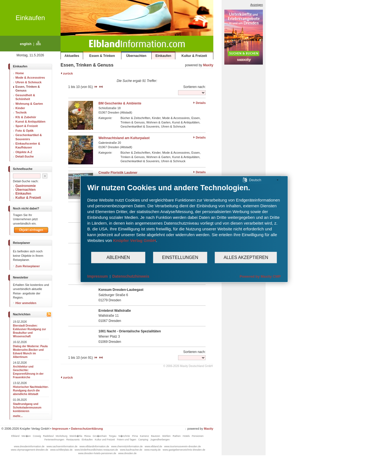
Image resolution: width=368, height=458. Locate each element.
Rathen (177, 436)
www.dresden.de (127, 453)
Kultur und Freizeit (105, 439)
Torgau (113, 436)
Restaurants (73, 439)
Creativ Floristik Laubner (118, 173)
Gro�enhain (100, 436)
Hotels (186, 436)
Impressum (60, 428)
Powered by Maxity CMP (260, 276)
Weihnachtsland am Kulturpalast (124, 138)
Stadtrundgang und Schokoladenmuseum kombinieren (27, 407)
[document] (184, 217)
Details (201, 102)
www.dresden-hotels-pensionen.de (97, 453)
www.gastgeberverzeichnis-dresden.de (184, 449)
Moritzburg (62, 436)
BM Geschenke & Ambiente (120, 103)
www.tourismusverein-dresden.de (182, 446)
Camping (143, 439)
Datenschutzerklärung (87, 428)
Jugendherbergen (160, 439)
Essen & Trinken (102, 56)
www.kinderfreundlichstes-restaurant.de (97, 449)
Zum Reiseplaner (26, 266)
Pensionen (198, 436)
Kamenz (145, 436)
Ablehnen (118, 257)
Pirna (135, 436)
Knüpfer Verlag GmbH (134, 240)
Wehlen (166, 436)
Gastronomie (25, 186)
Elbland (15, 436)
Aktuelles (71, 56)
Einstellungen (180, 257)
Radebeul (48, 436)
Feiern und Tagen (127, 439)
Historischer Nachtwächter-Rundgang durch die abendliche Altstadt (31, 390)
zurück (67, 73)
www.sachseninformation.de (62, 446)
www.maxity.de (152, 449)
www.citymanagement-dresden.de (30, 449)
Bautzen (156, 436)
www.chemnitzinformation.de (127, 446)
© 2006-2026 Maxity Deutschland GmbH (188, 366)
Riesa (87, 436)
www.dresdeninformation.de (29, 446)
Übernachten (136, 56)
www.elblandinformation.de (95, 446)
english (25, 44)
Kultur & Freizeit (194, 56)
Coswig (37, 436)
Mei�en (26, 436)
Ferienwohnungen (54, 439)
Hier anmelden (24, 303)
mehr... (18, 416)
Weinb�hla (76, 436)
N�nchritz (124, 436)
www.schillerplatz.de (61, 449)
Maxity (208, 65)
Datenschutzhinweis (130, 276)
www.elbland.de (154, 446)
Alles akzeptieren (245, 257)
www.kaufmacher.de (131, 449)
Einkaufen (30, 17)
